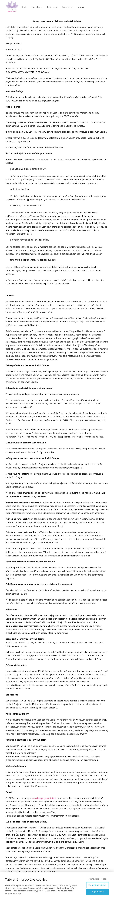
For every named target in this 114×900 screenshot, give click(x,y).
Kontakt (81, 7)
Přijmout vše (97, 891)
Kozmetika (67, 7)
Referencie (52, 7)
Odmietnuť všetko (97, 885)
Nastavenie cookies (97, 878)
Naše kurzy (37, 7)
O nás (24, 7)
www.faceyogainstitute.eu (44, 798)
